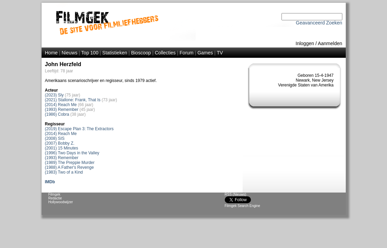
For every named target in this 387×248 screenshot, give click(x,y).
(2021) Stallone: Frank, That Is (73, 99)
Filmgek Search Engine (242, 206)
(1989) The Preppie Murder (70, 162)
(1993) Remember (61, 109)
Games (205, 52)
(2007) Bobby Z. (60, 143)
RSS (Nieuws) (235, 194)
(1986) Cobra (57, 114)
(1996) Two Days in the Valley (72, 153)
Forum (187, 52)
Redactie (55, 198)
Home (51, 52)
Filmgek (54, 194)
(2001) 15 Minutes (61, 148)
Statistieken (114, 52)
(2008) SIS (55, 138)
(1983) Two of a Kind (64, 172)
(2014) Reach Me (61, 104)
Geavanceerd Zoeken (319, 22)
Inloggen (305, 43)
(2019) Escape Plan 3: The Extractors (79, 128)
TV (220, 52)
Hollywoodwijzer (60, 202)
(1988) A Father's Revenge (69, 167)
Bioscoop (141, 52)
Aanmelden (330, 43)
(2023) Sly (54, 95)
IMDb (50, 181)
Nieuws (69, 52)
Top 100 (89, 52)
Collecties (165, 52)
